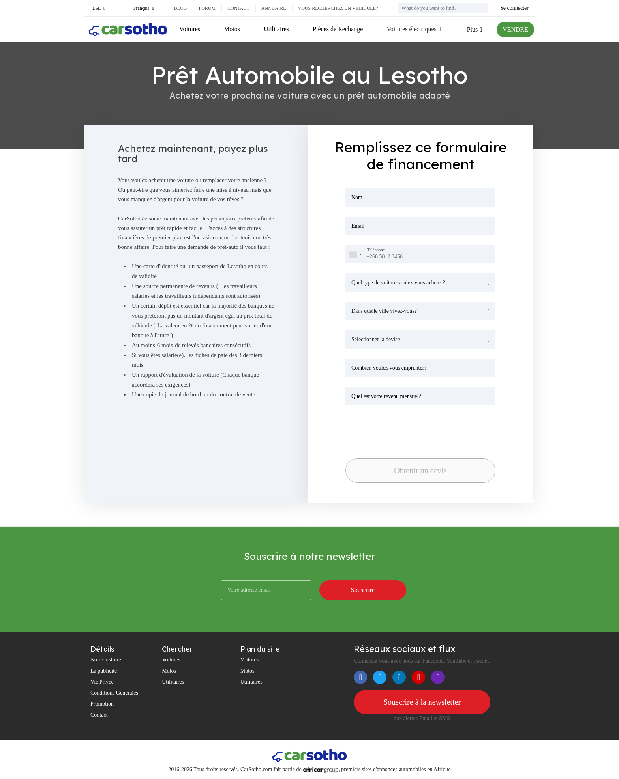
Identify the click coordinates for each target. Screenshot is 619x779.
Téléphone (376, 250)
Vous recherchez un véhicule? (338, 8)
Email (357, 226)
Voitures (189, 29)
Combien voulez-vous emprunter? (389, 368)
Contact (238, 8)
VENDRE (515, 29)
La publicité (103, 671)
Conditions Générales (114, 693)
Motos (232, 29)
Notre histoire (105, 660)
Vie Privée (102, 682)
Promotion (102, 704)
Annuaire (273, 8)
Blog (180, 8)
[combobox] (355, 254)
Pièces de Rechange (338, 29)
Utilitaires (276, 29)
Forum (207, 8)
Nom (356, 197)
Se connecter (514, 8)
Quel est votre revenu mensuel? (386, 396)
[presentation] (400, 429)
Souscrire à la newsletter (422, 702)
